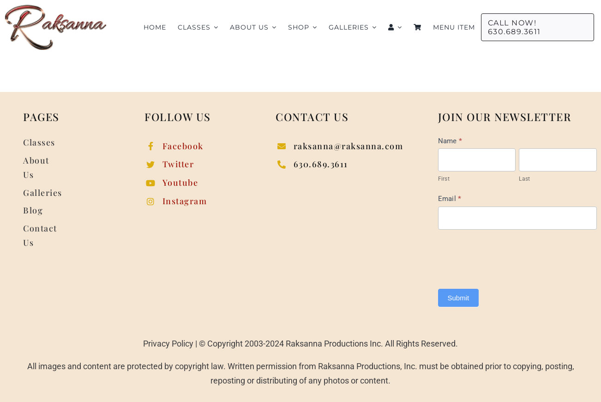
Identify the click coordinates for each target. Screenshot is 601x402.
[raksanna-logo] (55, 8)
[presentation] (508, 257)
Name (450, 141)
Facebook (183, 146)
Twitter (178, 164)
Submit (458, 298)
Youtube (180, 182)
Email (450, 199)
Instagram (184, 201)
